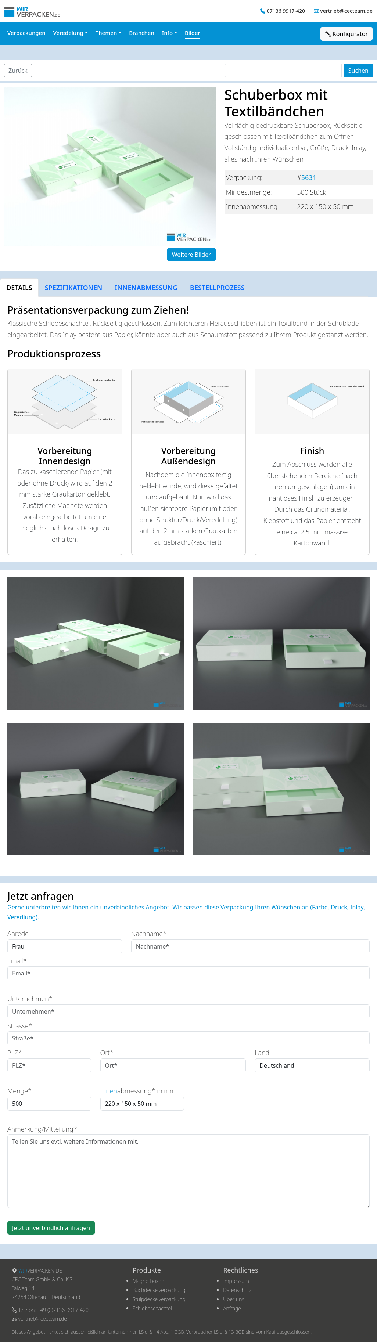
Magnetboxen (148, 1280)
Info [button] (167, 32)
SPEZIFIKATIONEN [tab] (74, 287)
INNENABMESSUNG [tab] (146, 287)
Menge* (19, 1090)
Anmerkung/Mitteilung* (42, 1129)
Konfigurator (346, 34)
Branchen (141, 32)
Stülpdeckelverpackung (159, 1299)
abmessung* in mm (138, 1090)
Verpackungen (26, 32)
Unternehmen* (30, 998)
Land (262, 1052)
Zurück (18, 70)
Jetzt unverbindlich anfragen (51, 1228)
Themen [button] (106, 32)
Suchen (358, 70)
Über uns (233, 1299)
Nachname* (148, 933)
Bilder (192, 32)
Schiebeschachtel (152, 1308)
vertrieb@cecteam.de (346, 10)
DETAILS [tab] (19, 287)
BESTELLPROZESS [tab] (217, 287)
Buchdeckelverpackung (159, 1290)
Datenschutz (237, 1290)
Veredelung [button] (68, 32)
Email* (17, 960)
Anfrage (232, 1308)
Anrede (18, 933)
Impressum (236, 1280)
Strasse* (19, 1025)
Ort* (107, 1052)
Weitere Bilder (191, 254)
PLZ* (14, 1052)
